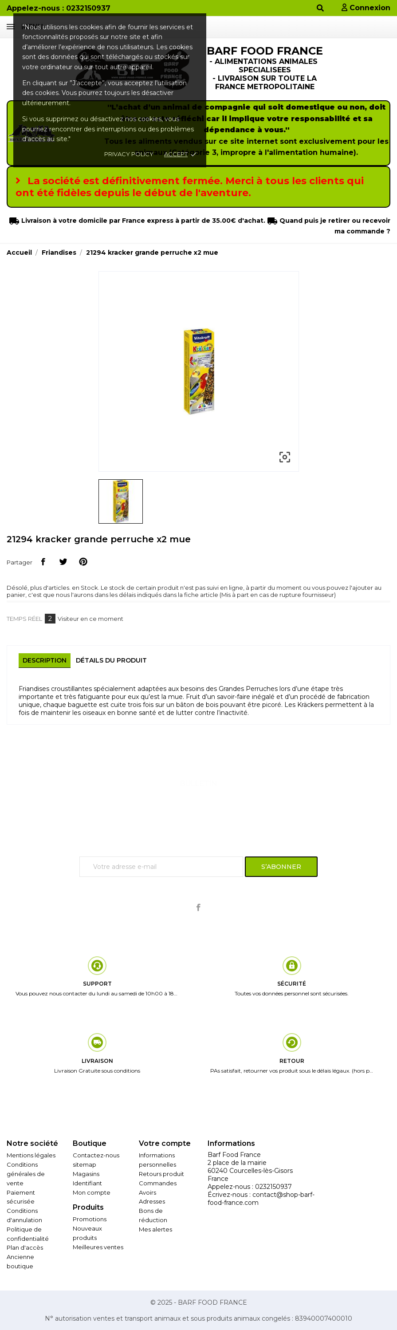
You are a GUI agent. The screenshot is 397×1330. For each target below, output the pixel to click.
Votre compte (165, 1143)
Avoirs (147, 1192)
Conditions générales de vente (26, 1174)
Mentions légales (31, 1155)
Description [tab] (45, 660)
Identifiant (87, 1183)
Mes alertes (155, 1229)
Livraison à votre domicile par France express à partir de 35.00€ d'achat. (142, 221)
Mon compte (91, 1192)
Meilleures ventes (98, 1247)
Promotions (89, 1219)
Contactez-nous (96, 1155)
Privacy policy (128, 154)
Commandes (158, 1183)
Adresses (152, 1201)
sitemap (84, 1164)
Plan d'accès (25, 1247)
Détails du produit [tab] (111, 660)
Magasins (86, 1173)
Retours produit (161, 1173)
